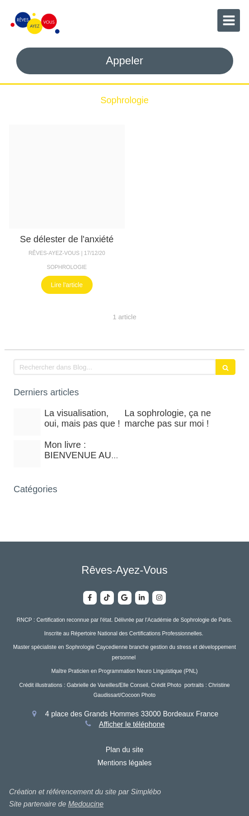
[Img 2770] (27, 453)
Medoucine (85, 804)
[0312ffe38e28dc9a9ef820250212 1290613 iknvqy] (27, 422)
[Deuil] (67, 177)
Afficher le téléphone (132, 724)
